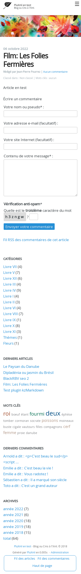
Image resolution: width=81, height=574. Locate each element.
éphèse (67, 414)
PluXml (31, 552)
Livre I (8, 296)
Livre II (9, 301)
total (7, 538)
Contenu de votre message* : (28, 155)
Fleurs (8, 343)
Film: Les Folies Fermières (25, 384)
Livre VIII (10, 313)
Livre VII (10, 266)
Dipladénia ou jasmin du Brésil (28, 372)
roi (6, 413)
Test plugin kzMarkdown (23, 390)
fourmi (37, 414)
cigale (17, 427)
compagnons (53, 427)
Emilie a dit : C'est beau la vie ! (28, 467)
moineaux (66, 421)
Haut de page (42, 565)
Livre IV (9, 290)
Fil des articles (24, 558)
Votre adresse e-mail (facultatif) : (31, 123)
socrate (35, 421)
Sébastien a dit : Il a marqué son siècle (35, 479)
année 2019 (13, 526)
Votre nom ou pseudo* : (24, 106)
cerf (66, 426)
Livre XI (9, 331)
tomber (8, 421)
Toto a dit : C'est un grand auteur (30, 485)
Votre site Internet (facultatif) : (29, 139)
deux (53, 413)
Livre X (9, 325)
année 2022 (13, 508)
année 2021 (13, 514)
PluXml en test (22, 5)
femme (9, 432)
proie (21, 433)
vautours (28, 427)
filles (39, 427)
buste (7, 427)
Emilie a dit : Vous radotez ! (25, 473)
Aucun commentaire (55, 71)
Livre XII (10, 278)
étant (25, 414)
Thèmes (10, 337)
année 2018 (13, 532)
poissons (50, 420)
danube (31, 433)
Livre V (9, 272)
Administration (60, 552)
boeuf (15, 414)
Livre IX (9, 319)
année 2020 (13, 520)
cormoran (22, 421)
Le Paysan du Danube (21, 366)
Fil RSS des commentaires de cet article (36, 239)
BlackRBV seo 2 (16, 378)
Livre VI (9, 307)
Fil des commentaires (53, 558)
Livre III (9, 284)
